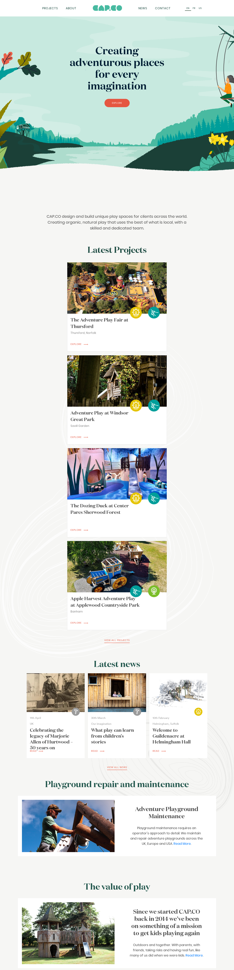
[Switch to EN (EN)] (188, 8)
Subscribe (140, 959)
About (71, 8)
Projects (50, 8)
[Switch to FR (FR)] (194, 8)
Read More (182, 656)
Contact (163, 8)
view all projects (117, 452)
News (142, 8)
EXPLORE (117, 103)
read (36, 563)
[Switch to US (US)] (200, 8)
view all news (117, 579)
